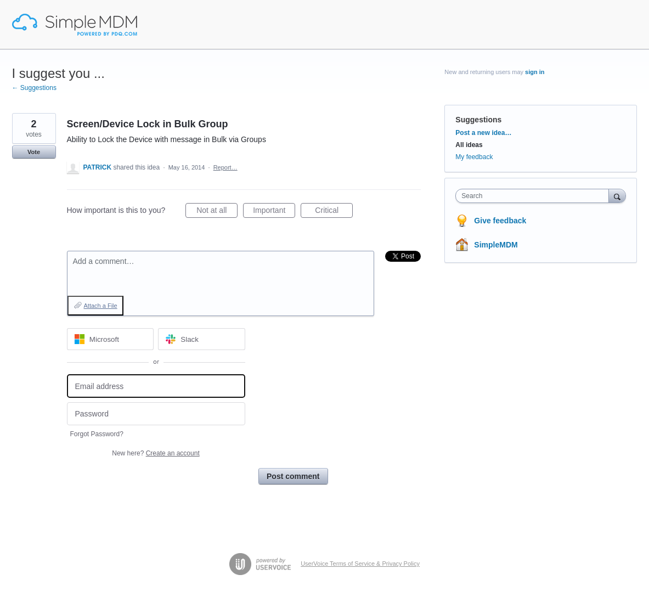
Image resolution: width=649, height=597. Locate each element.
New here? (155, 453)
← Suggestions (34, 88)
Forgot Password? (96, 434)
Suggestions (478, 119)
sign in (534, 72)
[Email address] (156, 386)
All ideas (468, 145)
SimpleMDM (495, 244)
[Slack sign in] (201, 339)
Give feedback (500, 220)
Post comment (293, 476)
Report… (225, 167)
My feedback (474, 157)
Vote (33, 152)
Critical (334, 212)
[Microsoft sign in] (110, 339)
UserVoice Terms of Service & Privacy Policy (360, 563)
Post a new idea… (483, 133)
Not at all (217, 212)
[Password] (156, 414)
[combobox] (534, 196)
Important (274, 212)
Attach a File (100, 305)
